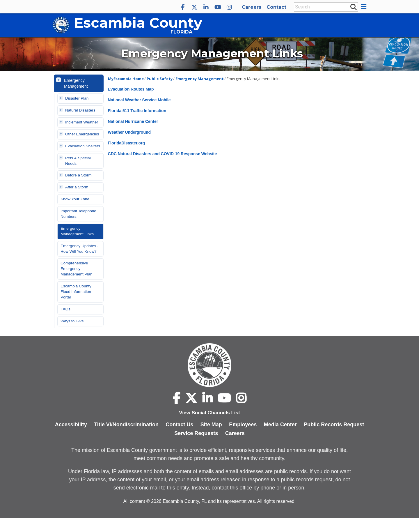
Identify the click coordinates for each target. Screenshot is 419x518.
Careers (251, 7)
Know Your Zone (75, 199)
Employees (243, 424)
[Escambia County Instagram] (229, 7)
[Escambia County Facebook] (183, 7)
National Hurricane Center (133, 121)
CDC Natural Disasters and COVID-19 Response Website (162, 153)
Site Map (211, 424)
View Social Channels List (209, 413)
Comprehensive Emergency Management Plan (77, 268)
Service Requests (196, 433)
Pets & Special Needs (78, 161)
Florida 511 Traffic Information (137, 110)
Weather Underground (129, 132)
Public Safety (160, 78)
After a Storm (76, 187)
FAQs (65, 309)
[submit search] (353, 6)
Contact (276, 7)
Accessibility (71, 424)
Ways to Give (72, 321)
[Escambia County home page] (209, 365)
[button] (364, 6)
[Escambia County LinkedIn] (206, 7)
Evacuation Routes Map (131, 89)
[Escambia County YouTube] (218, 7)
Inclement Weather (81, 122)
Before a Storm (78, 175)
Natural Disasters (80, 110)
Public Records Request (334, 424)
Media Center (280, 424)
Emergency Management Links (77, 231)
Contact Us (179, 424)
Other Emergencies (82, 134)
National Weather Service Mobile (139, 100)
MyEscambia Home (126, 78)
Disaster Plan (76, 98)
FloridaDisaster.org (126, 143)
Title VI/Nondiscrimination (126, 424)
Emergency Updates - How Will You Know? (80, 249)
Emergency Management (76, 83)
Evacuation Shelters (82, 146)
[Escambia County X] (194, 7)
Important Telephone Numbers (78, 214)
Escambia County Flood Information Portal (76, 291)
